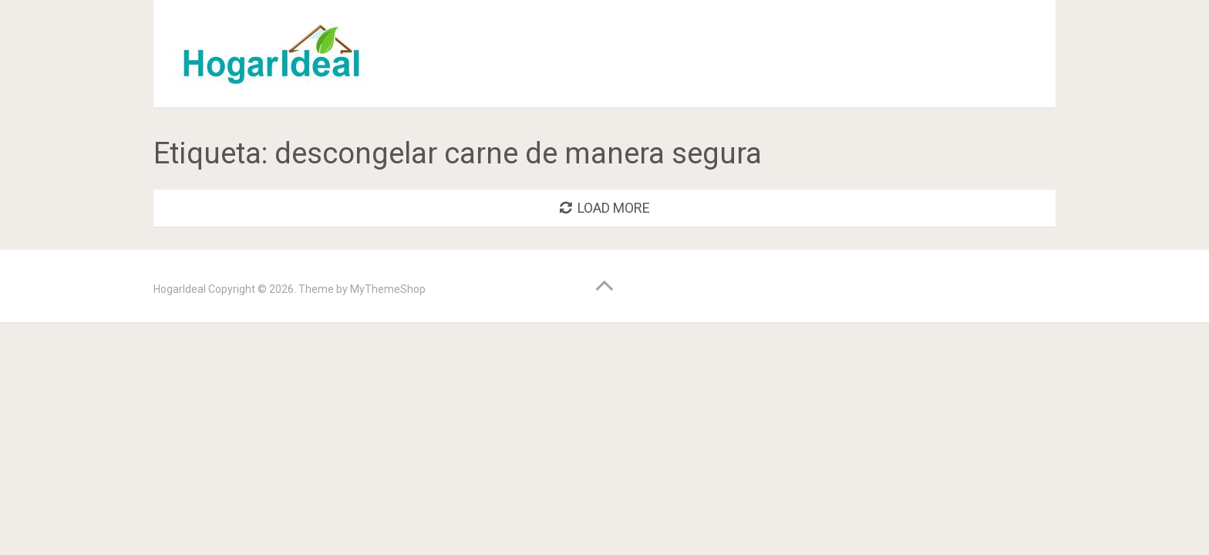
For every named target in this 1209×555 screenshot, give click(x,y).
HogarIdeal (179, 289)
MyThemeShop (388, 289)
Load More (605, 208)
